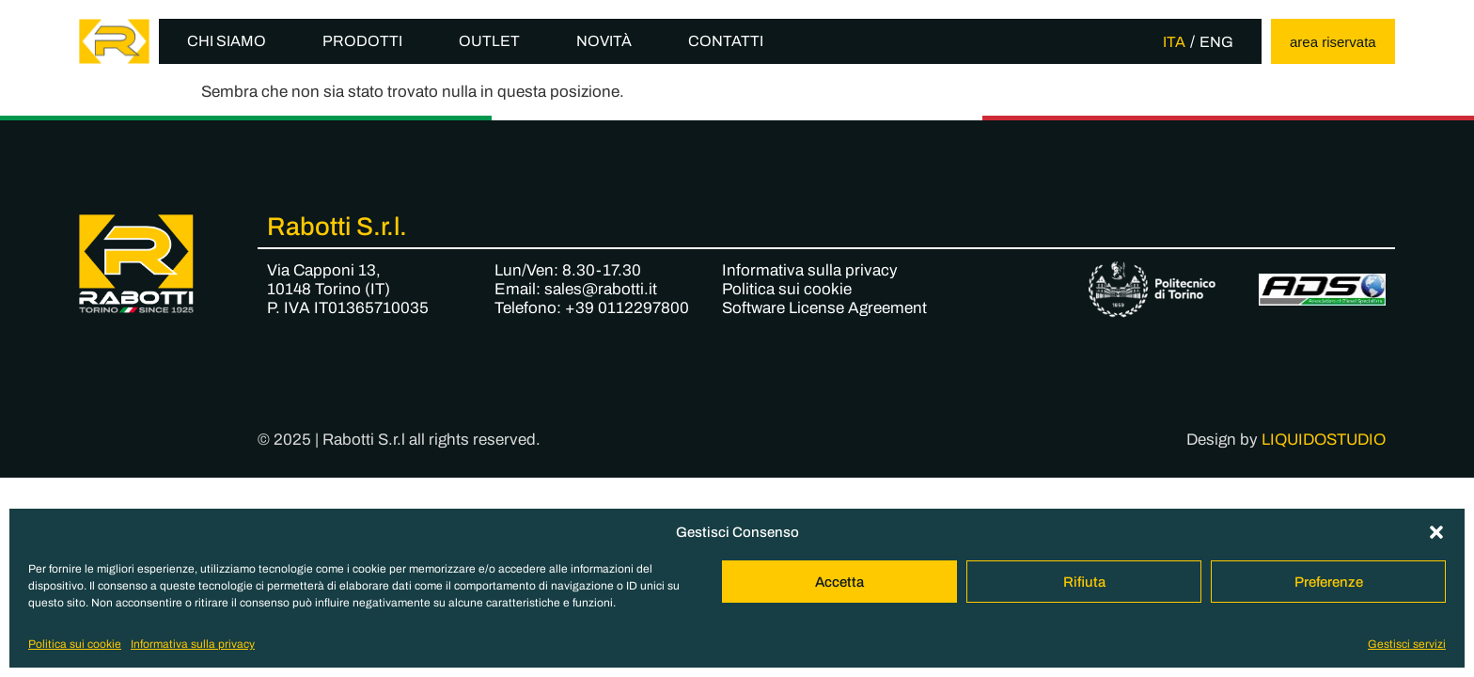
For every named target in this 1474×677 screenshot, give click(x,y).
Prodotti (362, 41)
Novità (604, 41)
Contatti (725, 41)
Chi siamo (226, 41)
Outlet (489, 41)
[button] (1436, 532)
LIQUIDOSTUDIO (1324, 439)
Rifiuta (1084, 582)
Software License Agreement (824, 308)
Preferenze (1328, 582)
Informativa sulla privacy (193, 644)
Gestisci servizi (1407, 644)
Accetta (839, 582)
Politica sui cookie (74, 644)
